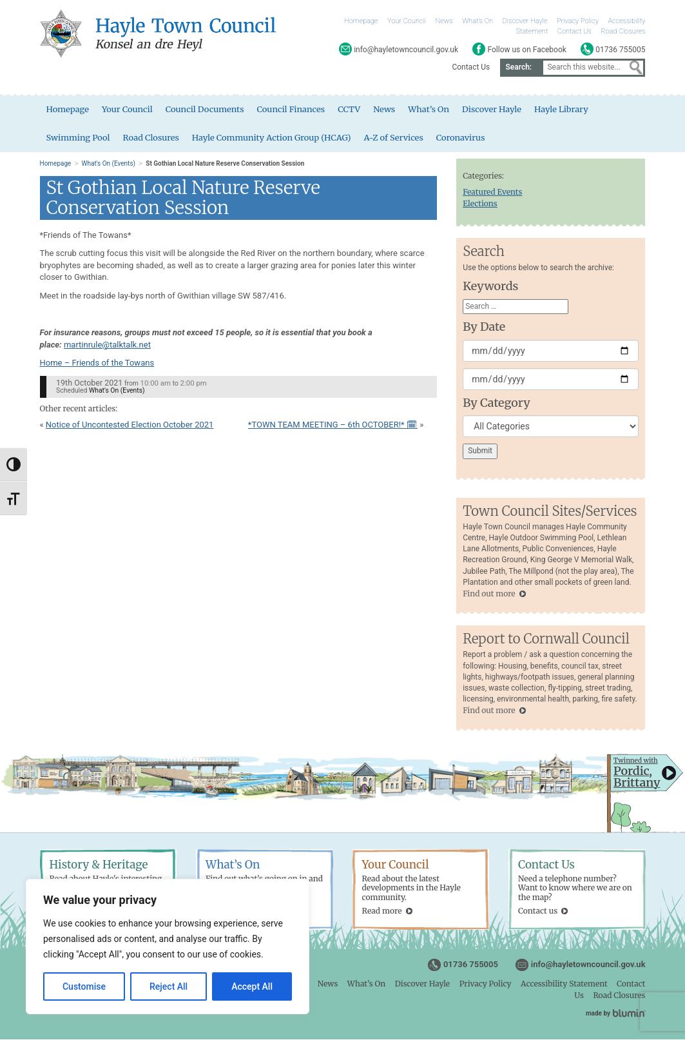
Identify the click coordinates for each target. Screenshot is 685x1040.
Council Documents (206, 109)
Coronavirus (463, 137)
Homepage (361, 21)
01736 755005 (470, 965)
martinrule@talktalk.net (107, 345)
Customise (84, 986)
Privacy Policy (578, 21)
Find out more (489, 594)
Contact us (537, 911)
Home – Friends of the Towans (97, 363)
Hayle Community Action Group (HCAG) (272, 137)
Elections (480, 204)
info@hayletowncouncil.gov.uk (588, 965)
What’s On (477, 21)
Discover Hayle (524, 21)
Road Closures (623, 31)
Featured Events (492, 192)
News (444, 21)
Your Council (406, 21)
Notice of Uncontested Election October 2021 (130, 425)
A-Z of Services (396, 137)
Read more (382, 911)
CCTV (351, 109)
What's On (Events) (108, 164)
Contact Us (574, 31)
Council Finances (292, 109)
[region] (167, 946)
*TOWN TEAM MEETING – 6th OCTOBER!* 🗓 (333, 425)
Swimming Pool (78, 137)
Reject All (169, 986)
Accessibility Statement (564, 984)
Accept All (252, 986)
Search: (518, 67)
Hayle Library (564, 109)
